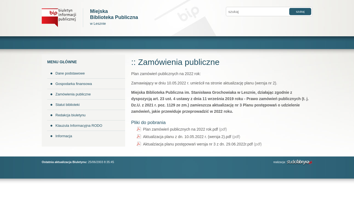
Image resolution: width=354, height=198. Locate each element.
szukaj (300, 11)
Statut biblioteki (67, 105)
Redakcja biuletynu (70, 115)
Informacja (63, 136)
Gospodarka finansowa (73, 84)
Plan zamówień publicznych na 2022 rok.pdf (185, 129)
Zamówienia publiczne (73, 94)
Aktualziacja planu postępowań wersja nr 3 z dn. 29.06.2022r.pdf (202, 144)
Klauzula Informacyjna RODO (78, 125)
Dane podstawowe (70, 73)
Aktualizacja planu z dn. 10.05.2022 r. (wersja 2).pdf (191, 136)
